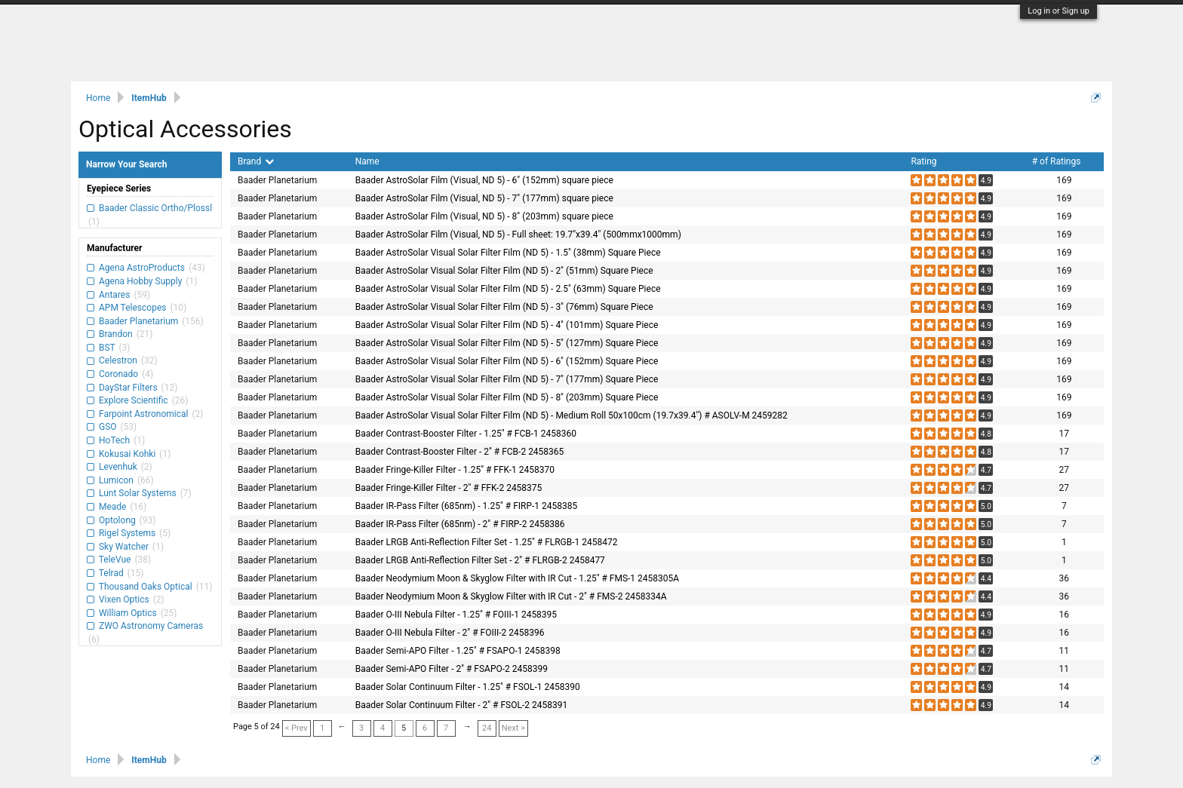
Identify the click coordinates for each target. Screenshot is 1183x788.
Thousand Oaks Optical (146, 586)
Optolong (117, 520)
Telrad (111, 573)
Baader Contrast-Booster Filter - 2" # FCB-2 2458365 (459, 451)
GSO (108, 427)
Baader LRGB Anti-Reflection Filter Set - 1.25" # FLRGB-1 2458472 (486, 542)
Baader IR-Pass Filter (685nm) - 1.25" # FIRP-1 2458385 (466, 506)
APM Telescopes (132, 307)
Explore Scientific (134, 400)
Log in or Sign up (1058, 11)
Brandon (116, 334)
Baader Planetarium (138, 321)
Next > (513, 728)
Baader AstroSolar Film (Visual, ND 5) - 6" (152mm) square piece (484, 180)
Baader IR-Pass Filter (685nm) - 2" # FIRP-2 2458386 (460, 524)
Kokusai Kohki (127, 454)
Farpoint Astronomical (143, 414)
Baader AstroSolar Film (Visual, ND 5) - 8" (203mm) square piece (484, 216)
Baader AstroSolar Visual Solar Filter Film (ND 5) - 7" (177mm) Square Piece (507, 379)
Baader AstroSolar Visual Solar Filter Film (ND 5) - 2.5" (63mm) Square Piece (508, 289)
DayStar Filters (128, 387)
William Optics (128, 613)
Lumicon (116, 480)
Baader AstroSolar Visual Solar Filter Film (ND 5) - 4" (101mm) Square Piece (507, 325)
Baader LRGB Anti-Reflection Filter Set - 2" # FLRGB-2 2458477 (480, 560)
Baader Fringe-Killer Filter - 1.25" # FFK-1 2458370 (455, 470)
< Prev (296, 728)
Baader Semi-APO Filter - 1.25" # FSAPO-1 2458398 (458, 650)
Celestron (118, 360)
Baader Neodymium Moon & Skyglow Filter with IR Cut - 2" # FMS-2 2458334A (511, 596)
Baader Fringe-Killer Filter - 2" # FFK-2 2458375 (448, 488)
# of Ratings (1056, 161)
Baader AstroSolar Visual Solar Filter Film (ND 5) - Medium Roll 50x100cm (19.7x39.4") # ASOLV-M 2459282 (571, 415)
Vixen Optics (124, 599)
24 (486, 728)
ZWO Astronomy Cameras (150, 626)
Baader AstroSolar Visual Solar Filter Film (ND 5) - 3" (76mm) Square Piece (504, 307)
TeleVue (115, 559)
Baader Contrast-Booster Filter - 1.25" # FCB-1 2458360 (465, 433)
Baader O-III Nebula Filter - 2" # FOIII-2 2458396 (450, 632)
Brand (256, 161)
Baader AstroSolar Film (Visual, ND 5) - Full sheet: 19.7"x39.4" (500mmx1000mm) (518, 234)
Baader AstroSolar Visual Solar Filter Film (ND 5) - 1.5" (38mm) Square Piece (508, 252)
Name (367, 161)
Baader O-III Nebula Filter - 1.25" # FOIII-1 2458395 (456, 614)
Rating (923, 161)
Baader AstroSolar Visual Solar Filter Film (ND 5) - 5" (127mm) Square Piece (507, 343)
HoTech (114, 440)
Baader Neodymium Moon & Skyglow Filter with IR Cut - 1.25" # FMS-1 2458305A (517, 578)
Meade (112, 506)
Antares (114, 295)
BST (107, 347)
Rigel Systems (127, 533)
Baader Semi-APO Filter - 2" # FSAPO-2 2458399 (451, 669)
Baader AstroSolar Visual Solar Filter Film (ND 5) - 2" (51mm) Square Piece (504, 270)
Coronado (118, 374)
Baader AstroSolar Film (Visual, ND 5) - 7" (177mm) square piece (484, 198)
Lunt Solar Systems (138, 493)
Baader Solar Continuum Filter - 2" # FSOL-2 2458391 (461, 705)
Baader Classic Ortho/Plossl (154, 208)
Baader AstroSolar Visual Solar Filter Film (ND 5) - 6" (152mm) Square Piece (507, 361)
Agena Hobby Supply (140, 281)
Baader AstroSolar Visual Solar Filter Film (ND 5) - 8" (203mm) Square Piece (507, 397)
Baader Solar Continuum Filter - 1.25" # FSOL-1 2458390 (467, 687)
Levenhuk (118, 466)
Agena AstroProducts (142, 267)
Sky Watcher (124, 546)
